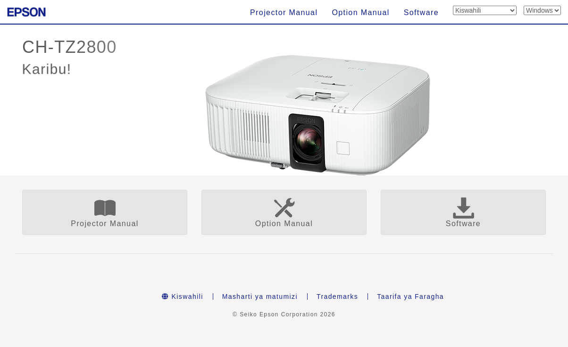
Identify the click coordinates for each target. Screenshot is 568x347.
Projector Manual (283, 12)
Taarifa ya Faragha (410, 296)
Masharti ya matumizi (260, 296)
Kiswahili (182, 296)
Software (421, 12)
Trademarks (337, 296)
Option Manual (360, 12)
